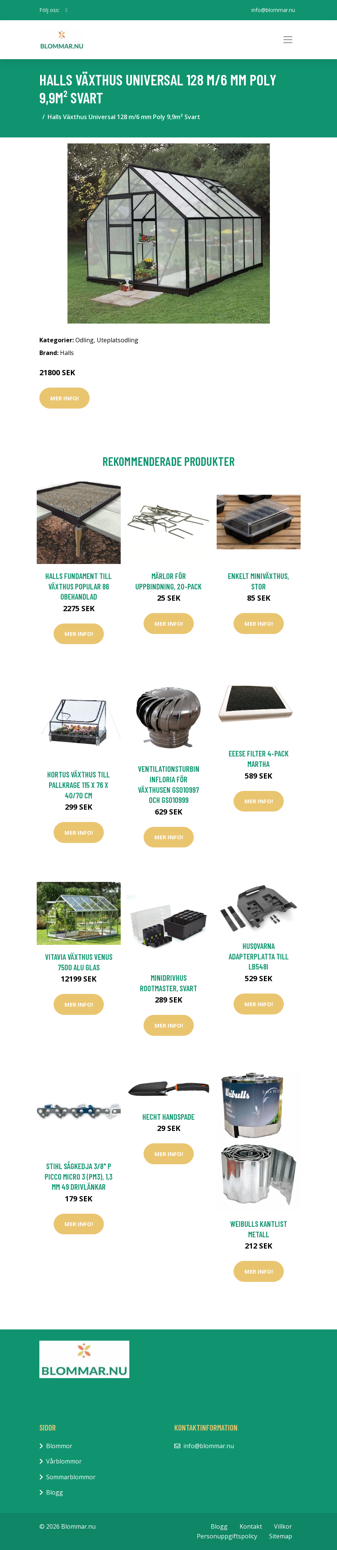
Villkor (283, 1526)
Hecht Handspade (168, 1116)
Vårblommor (64, 1461)
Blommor (59, 1446)
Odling (84, 340)
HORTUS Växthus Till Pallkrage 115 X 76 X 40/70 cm (78, 785)
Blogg (54, 1492)
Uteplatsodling (117, 340)
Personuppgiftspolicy (227, 1536)
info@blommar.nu (273, 9)
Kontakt (251, 1526)
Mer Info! (64, 398)
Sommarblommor (71, 1477)
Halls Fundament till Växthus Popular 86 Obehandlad (78, 586)
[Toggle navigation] (288, 40)
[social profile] (66, 10)
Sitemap (280, 1536)
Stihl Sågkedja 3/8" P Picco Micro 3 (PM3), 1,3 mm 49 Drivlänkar (78, 1176)
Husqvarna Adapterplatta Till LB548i (259, 956)
